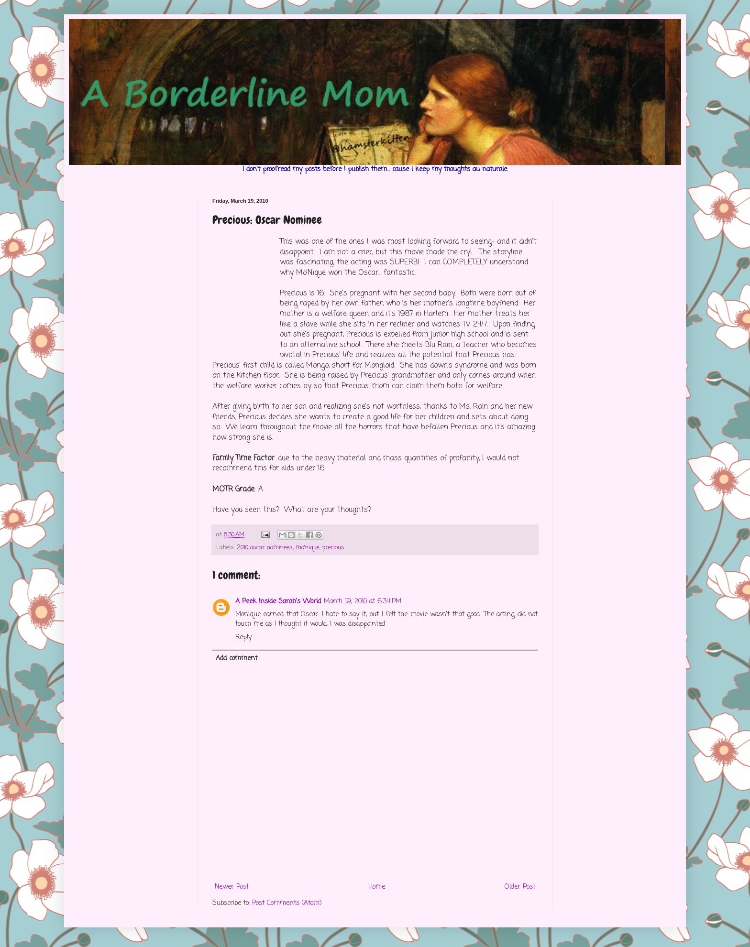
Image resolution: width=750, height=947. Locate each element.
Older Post (520, 887)
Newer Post (232, 887)
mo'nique (308, 547)
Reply (243, 637)
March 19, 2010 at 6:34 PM (362, 602)
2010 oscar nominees (265, 547)
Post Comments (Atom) (287, 903)
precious (333, 547)
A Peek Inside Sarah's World (278, 602)
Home (376, 887)
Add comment (236, 658)
